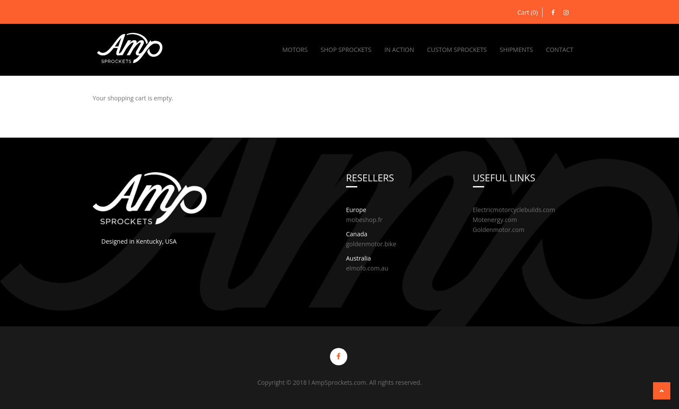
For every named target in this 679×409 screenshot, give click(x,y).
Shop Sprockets (345, 49)
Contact (559, 49)
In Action (399, 49)
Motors (294, 49)
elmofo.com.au (367, 268)
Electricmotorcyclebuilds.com (514, 210)
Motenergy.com (495, 220)
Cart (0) (527, 12)
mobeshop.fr (364, 220)
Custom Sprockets (457, 49)
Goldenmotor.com (498, 229)
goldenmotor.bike (371, 244)
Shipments (516, 49)
